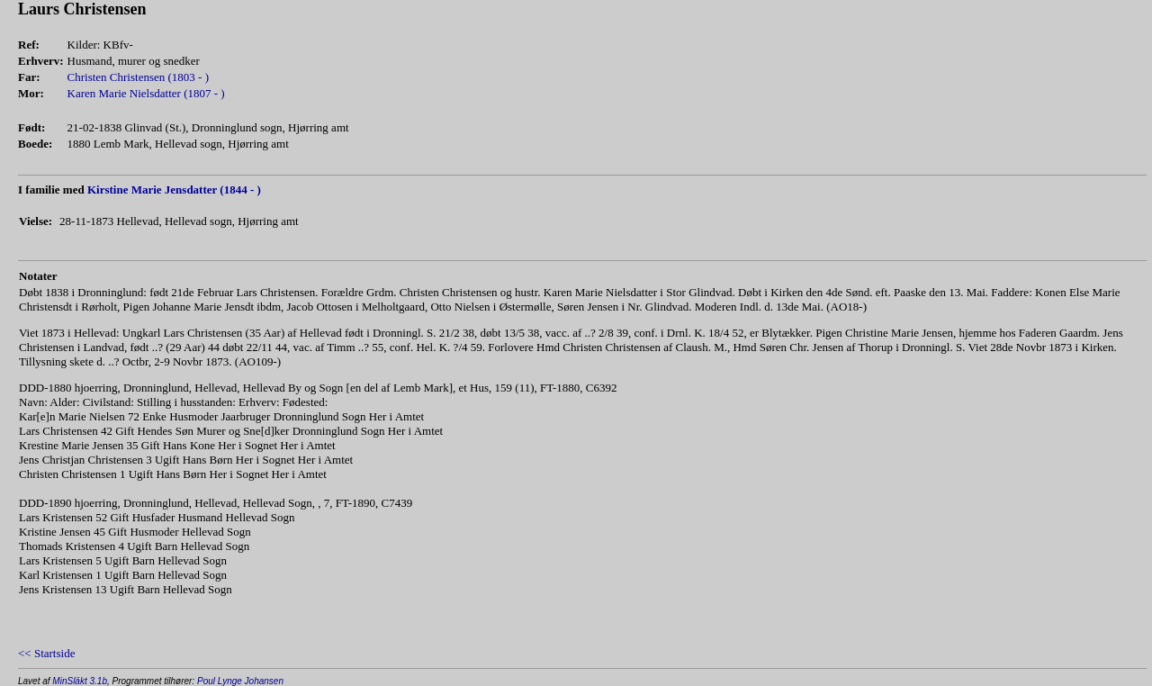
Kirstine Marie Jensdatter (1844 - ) (174, 189)
